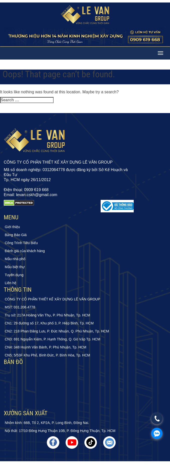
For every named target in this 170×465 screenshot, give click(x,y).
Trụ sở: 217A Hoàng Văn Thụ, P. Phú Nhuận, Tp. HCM (47, 315)
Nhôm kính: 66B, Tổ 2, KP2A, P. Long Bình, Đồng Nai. (47, 423)
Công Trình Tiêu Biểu (21, 243)
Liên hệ (10, 283)
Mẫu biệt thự (15, 267)
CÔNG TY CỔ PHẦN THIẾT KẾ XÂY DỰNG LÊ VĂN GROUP (52, 299)
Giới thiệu (12, 227)
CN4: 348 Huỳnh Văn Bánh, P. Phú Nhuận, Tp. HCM (45, 347)
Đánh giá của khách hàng (25, 251)
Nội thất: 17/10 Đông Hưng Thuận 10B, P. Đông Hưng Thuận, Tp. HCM (60, 431)
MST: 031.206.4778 (20, 307)
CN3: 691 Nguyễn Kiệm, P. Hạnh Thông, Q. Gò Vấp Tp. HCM (52, 339)
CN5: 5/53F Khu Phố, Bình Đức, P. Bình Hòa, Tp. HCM (47, 355)
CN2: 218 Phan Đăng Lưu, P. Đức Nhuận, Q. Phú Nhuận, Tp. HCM (57, 331)
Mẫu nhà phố (15, 259)
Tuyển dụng (14, 275)
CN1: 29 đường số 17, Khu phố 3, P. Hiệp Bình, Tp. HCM (49, 323)
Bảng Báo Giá (16, 235)
